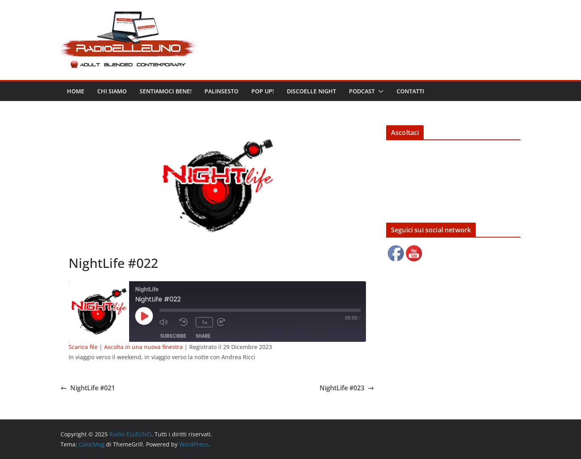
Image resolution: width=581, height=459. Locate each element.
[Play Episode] (144, 316)
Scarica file (83, 347)
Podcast (362, 91)
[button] (379, 91)
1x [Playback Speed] (204, 322)
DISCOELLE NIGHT (311, 91)
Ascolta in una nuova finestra (143, 347)
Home (75, 91)
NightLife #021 (88, 387)
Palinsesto (221, 91)
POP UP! (262, 91)
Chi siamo (112, 91)
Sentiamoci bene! (166, 91)
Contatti (410, 91)
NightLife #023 (347, 387)
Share (203, 336)
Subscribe (173, 336)
